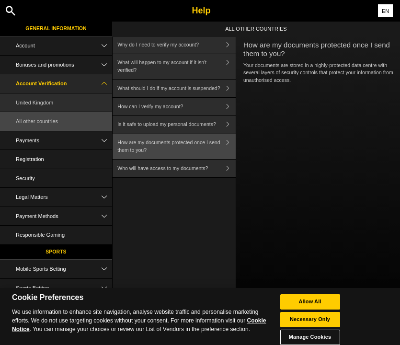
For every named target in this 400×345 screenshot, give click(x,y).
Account (64, 45)
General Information (55, 28)
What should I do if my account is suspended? (176, 88)
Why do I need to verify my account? (176, 45)
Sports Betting (64, 288)
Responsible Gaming (40, 235)
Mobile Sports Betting (64, 269)
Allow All (309, 305)
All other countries (37, 121)
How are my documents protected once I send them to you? (176, 147)
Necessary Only (310, 322)
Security (25, 178)
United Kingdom (34, 102)
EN (385, 11)
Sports (56, 251)
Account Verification (64, 83)
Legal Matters (64, 197)
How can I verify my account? (176, 106)
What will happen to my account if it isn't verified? (176, 67)
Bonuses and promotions (64, 65)
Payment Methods (64, 216)
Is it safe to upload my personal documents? (176, 125)
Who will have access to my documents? (176, 168)
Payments (64, 140)
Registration (30, 159)
